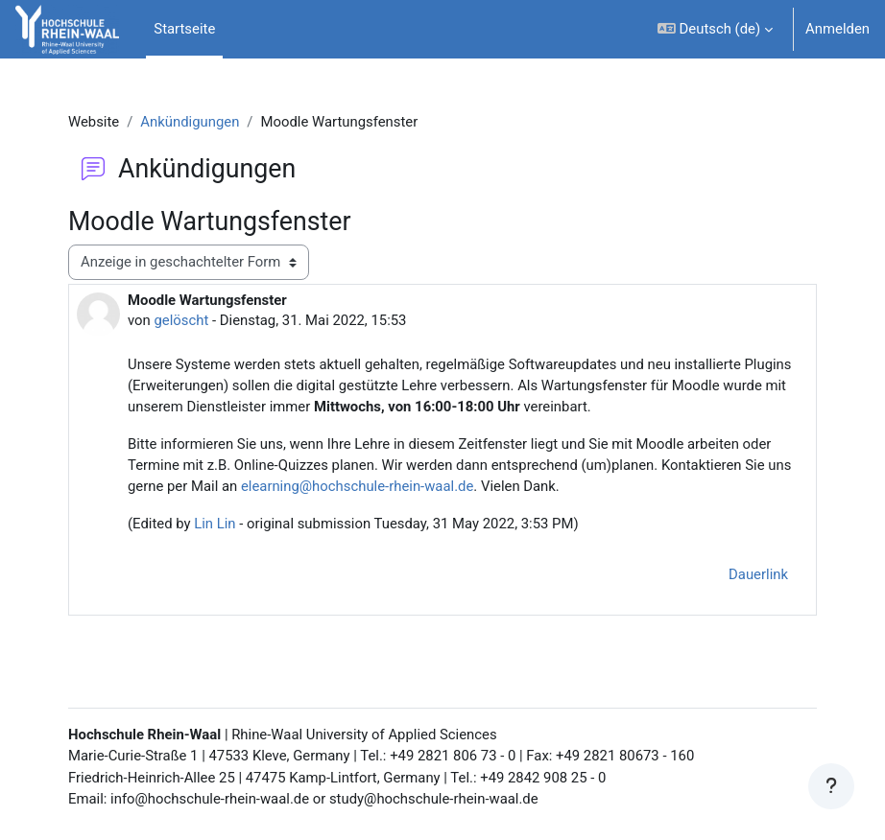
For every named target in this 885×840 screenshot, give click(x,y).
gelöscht (181, 320)
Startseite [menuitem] (184, 28)
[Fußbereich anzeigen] (831, 786)
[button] (715, 29)
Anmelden (837, 28)
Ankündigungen (189, 121)
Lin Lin (214, 523)
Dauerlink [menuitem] (758, 574)
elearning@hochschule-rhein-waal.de (357, 486)
